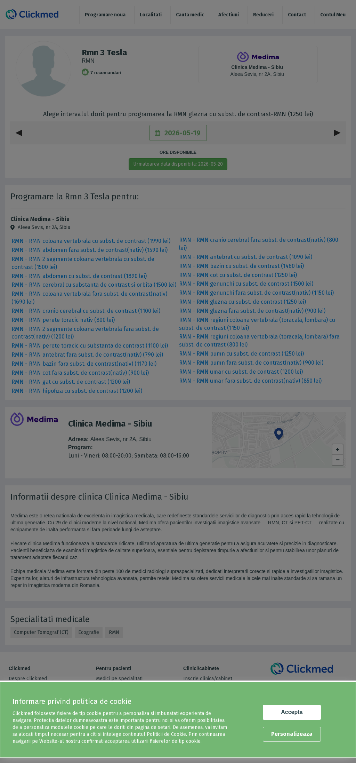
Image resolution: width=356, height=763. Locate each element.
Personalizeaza (292, 734)
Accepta (291, 712)
